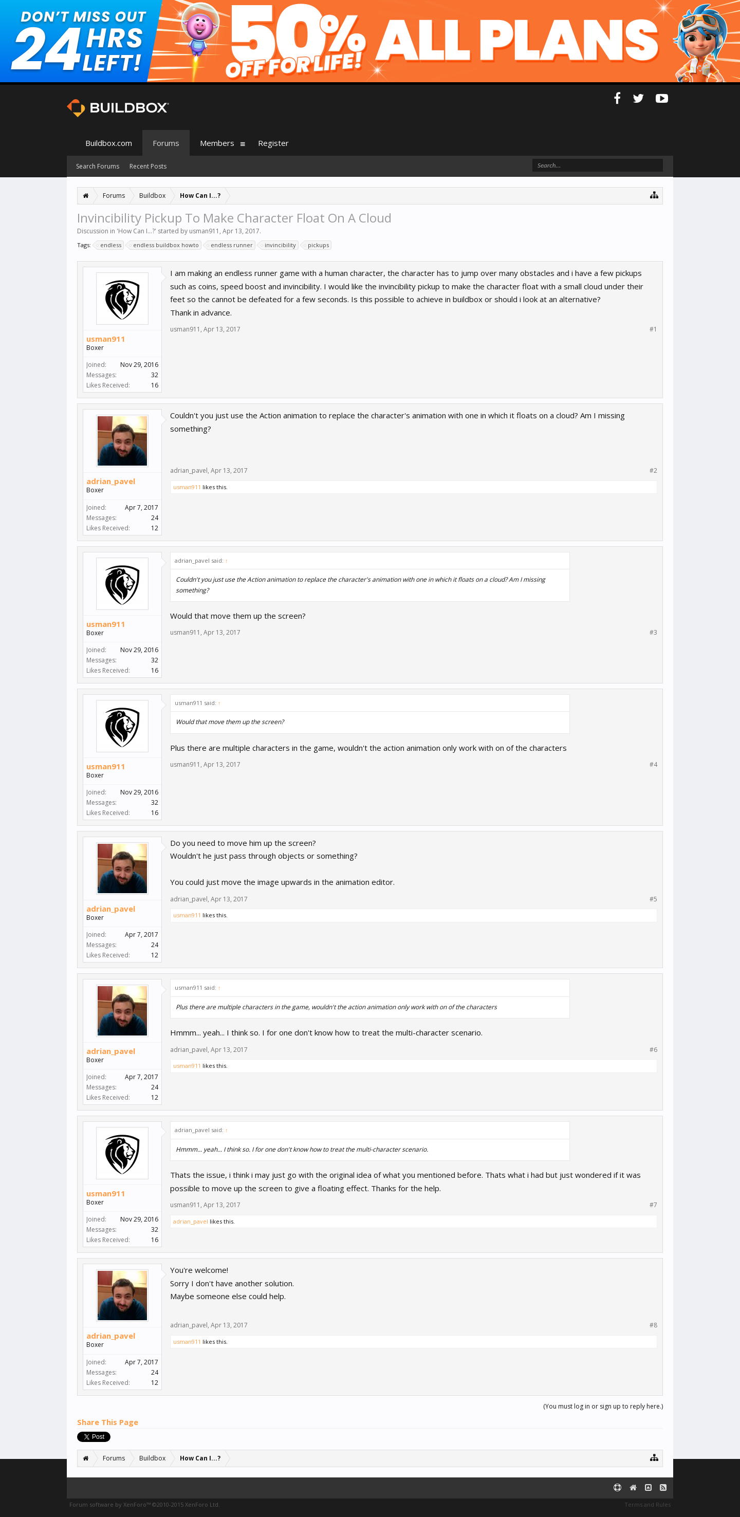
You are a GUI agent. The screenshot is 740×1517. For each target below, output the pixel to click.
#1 (653, 329)
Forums (166, 143)
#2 (653, 471)
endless (109, 245)
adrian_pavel (110, 481)
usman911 (204, 231)
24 (154, 517)
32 (154, 375)
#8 (653, 1325)
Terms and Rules (647, 1504)
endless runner (230, 245)
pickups (317, 245)
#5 (653, 899)
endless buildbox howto (164, 245)
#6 (653, 1050)
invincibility (279, 245)
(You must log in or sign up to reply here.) (603, 1406)
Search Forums (97, 166)
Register (273, 143)
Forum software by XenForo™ (144, 1504)
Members (217, 143)
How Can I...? (136, 231)
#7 (653, 1205)
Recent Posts (148, 166)
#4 (653, 765)
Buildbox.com (108, 143)
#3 (653, 632)
